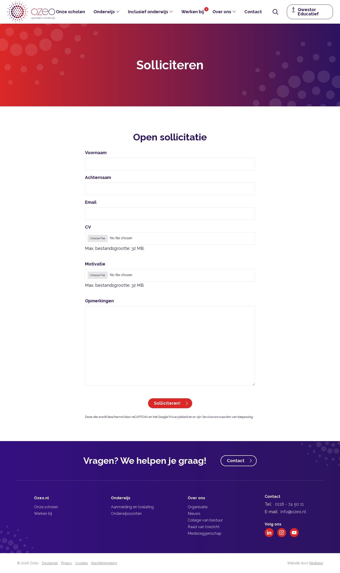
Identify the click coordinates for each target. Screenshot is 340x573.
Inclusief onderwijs (148, 11)
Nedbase (316, 563)
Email (91, 202)
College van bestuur (205, 520)
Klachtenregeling (104, 563)
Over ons (221, 11)
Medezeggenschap (204, 533)
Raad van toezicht (204, 527)
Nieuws (194, 513)
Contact (253, 11)
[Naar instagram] (281, 532)
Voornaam (95, 152)
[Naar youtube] (294, 532)
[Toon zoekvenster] (275, 11)
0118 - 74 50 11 (289, 504)
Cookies (81, 563)
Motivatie (95, 263)
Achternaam (98, 177)
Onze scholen (70, 11)
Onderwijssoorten (126, 513)
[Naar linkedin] (269, 532)
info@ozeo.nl (293, 511)
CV (88, 227)
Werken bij (192, 11)
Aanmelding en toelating (132, 507)
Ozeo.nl (41, 498)
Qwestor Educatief (308, 11)
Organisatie (198, 507)
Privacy (66, 563)
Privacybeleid (178, 417)
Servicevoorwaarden (216, 417)
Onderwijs (104, 11)
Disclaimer (50, 563)
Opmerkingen (99, 300)
